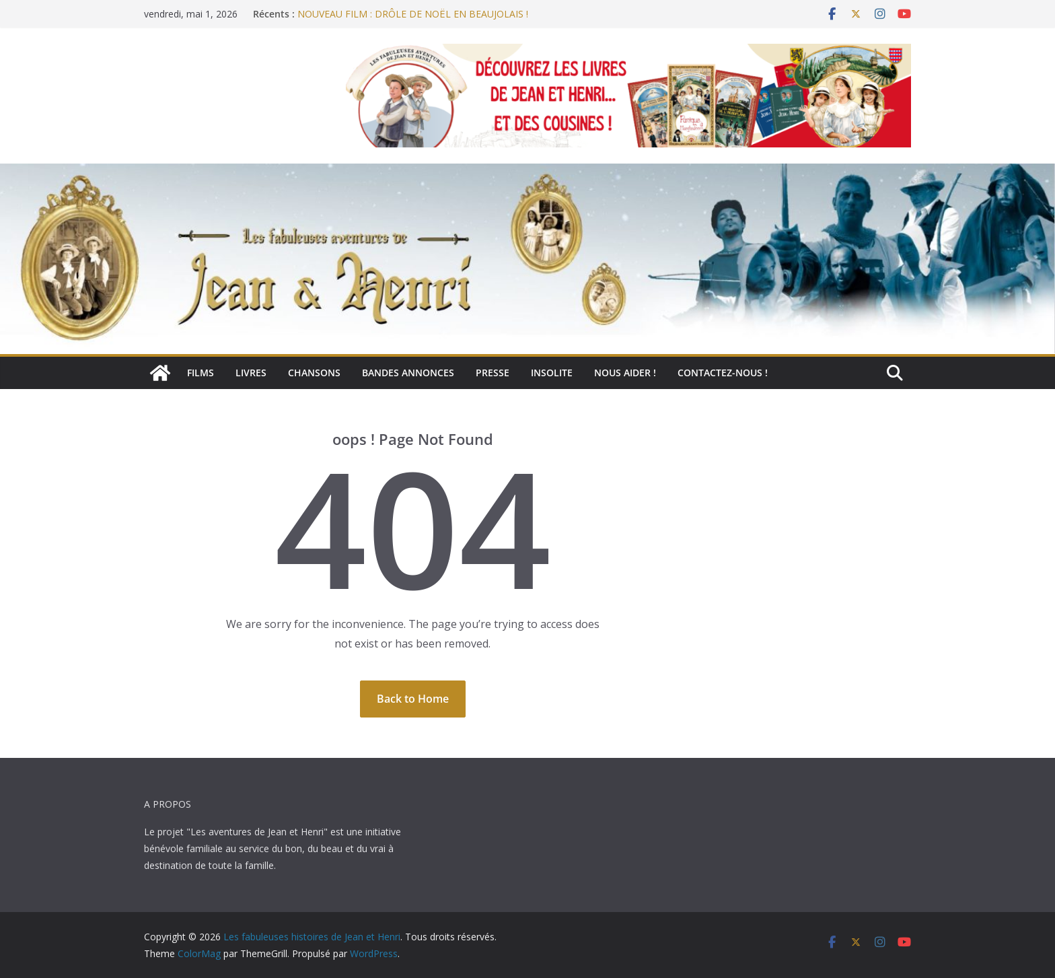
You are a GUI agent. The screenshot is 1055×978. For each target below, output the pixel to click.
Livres (250, 372)
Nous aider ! (625, 372)
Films (200, 372)
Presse (492, 372)
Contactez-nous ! (723, 372)
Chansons (314, 372)
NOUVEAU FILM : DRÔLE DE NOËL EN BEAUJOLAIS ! (412, 13)
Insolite (552, 372)
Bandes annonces (408, 372)
